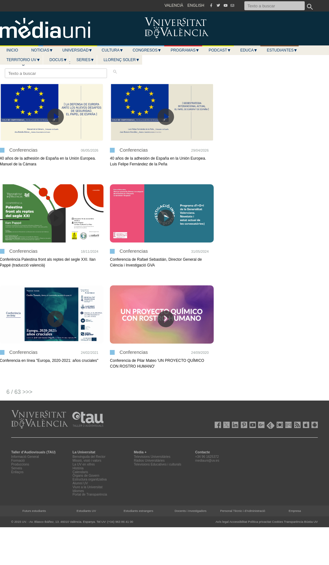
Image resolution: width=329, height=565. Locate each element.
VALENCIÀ (173, 5)
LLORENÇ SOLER (121, 60)
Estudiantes (282, 50)
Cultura (112, 50)
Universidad (77, 50)
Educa (248, 50)
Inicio (12, 50)
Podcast (220, 50)
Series (85, 60)
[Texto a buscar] (274, 5)
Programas (185, 50)
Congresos (147, 50)
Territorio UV (23, 60)
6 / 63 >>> (19, 392)
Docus (58, 60)
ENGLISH (195, 5)
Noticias (42, 50)
